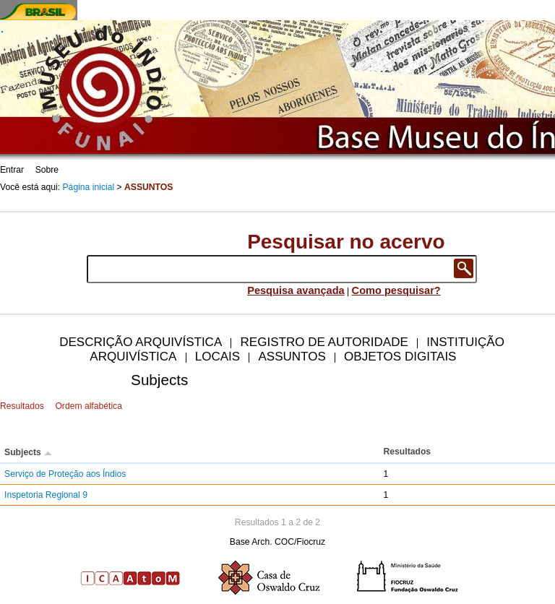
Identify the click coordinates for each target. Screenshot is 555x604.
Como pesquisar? (396, 290)
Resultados (22, 406)
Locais (217, 356)
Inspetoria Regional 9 (45, 495)
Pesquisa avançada (296, 290)
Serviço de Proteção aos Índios (65, 474)
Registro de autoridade (324, 342)
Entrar (12, 170)
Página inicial (89, 187)
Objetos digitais (400, 356)
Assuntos (291, 356)
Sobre (47, 170)
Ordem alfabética (88, 406)
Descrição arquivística (140, 342)
